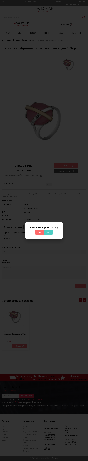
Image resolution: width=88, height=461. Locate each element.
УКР (48, 232)
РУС (39, 232)
